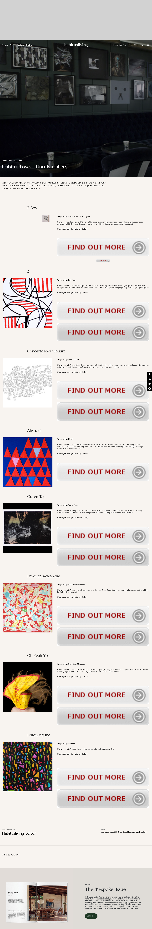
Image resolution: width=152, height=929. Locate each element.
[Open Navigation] (148, 45)
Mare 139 (113, 832)
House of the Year (119, 45)
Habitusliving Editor (15, 161)
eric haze (105, 832)
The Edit (29, 45)
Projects (5, 45)
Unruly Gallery (81, 229)
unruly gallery (141, 832)
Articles (12, 45)
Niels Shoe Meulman (126, 832)
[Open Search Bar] (142, 45)
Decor (4, 161)
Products (20, 45)
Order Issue (91, 916)
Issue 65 (133, 45)
